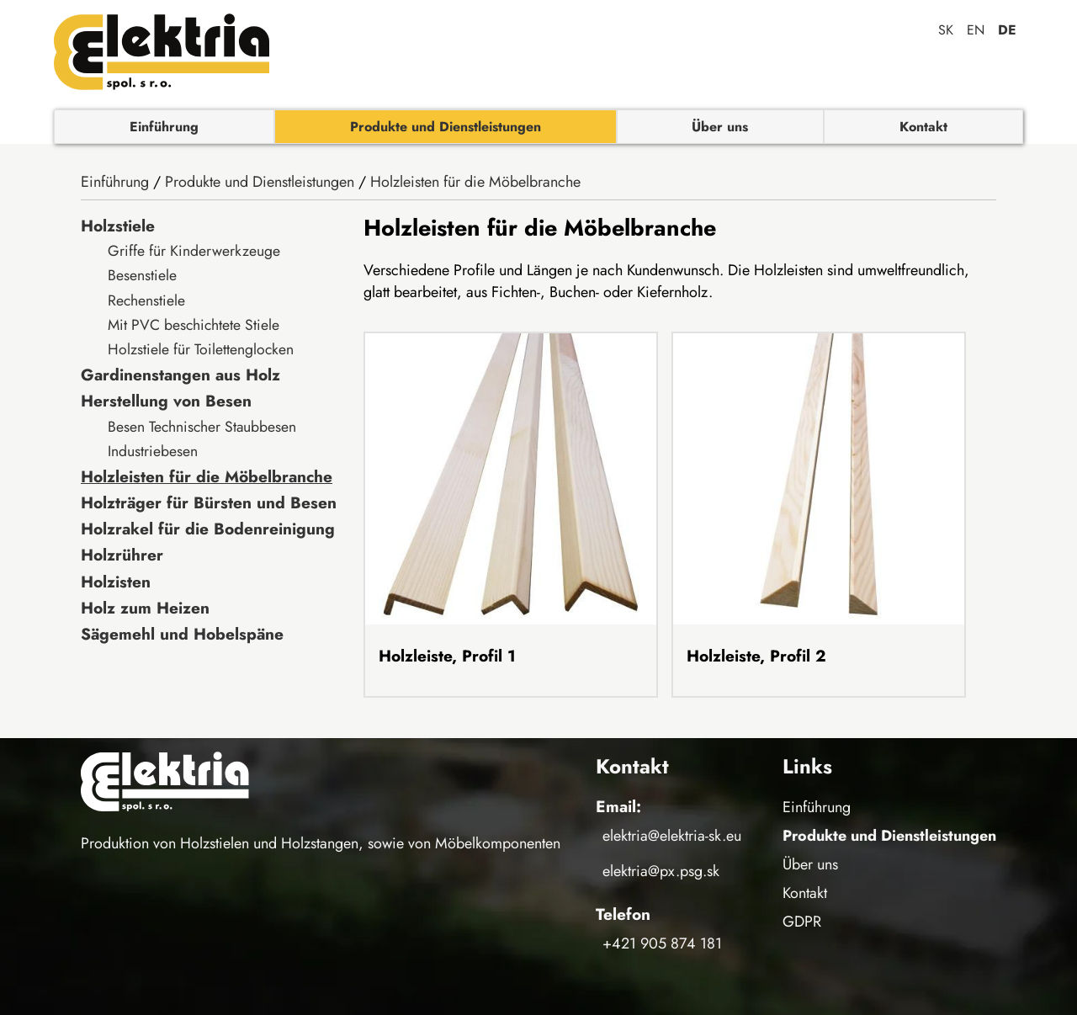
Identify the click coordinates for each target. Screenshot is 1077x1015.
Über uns (720, 126)
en (975, 30)
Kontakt (923, 126)
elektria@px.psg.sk (660, 871)
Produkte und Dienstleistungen (445, 126)
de (1007, 30)
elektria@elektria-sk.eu (671, 836)
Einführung (164, 126)
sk (945, 30)
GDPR (802, 922)
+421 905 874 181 (662, 943)
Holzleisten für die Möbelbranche (475, 182)
